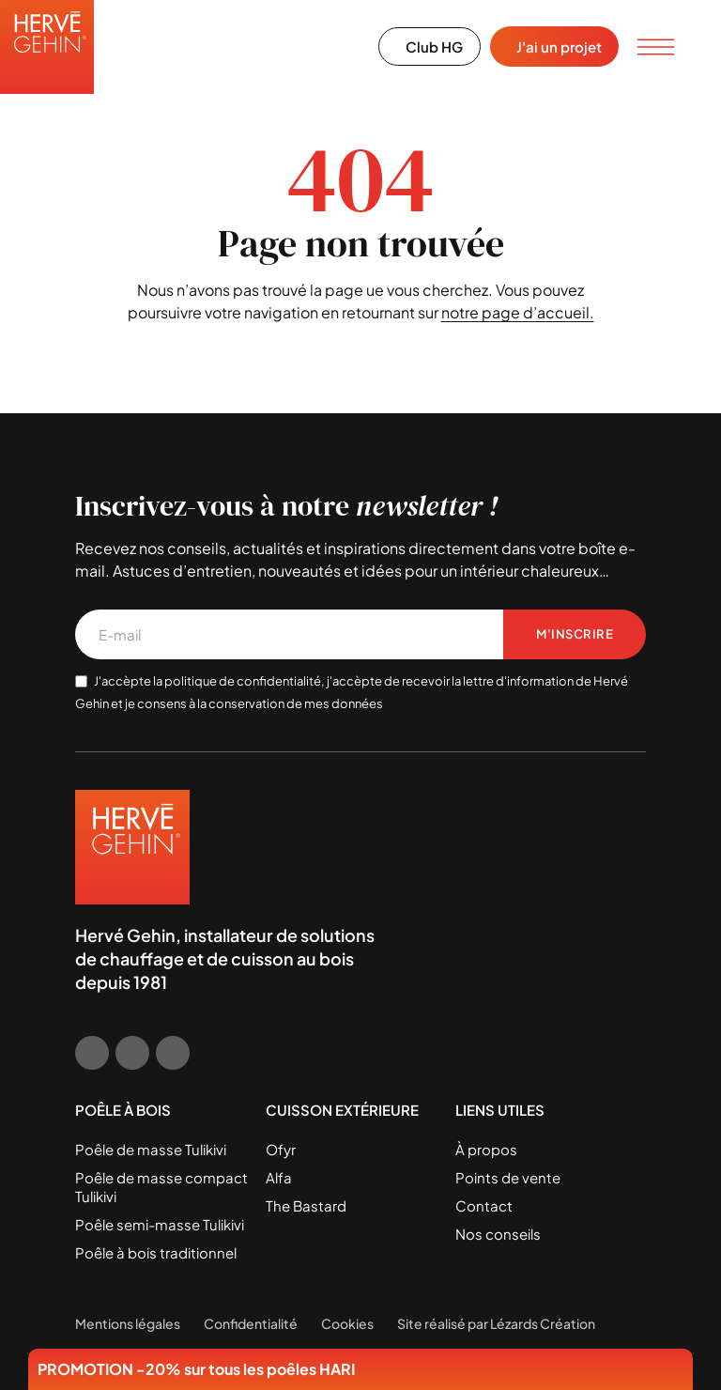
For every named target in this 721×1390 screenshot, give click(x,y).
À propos (486, 1149)
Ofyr (281, 1149)
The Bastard (306, 1205)
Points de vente (507, 1177)
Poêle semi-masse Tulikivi (159, 1224)
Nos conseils (498, 1234)
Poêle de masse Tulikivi (150, 1149)
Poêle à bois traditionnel (156, 1252)
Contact (484, 1205)
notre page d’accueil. (517, 312)
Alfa (279, 1177)
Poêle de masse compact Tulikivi (161, 1186)
